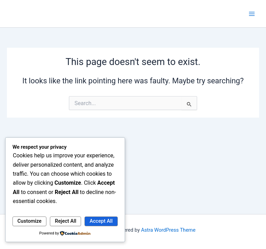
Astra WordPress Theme (168, 230)
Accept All (101, 221)
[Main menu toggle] (252, 14)
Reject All (66, 221)
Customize (29, 221)
